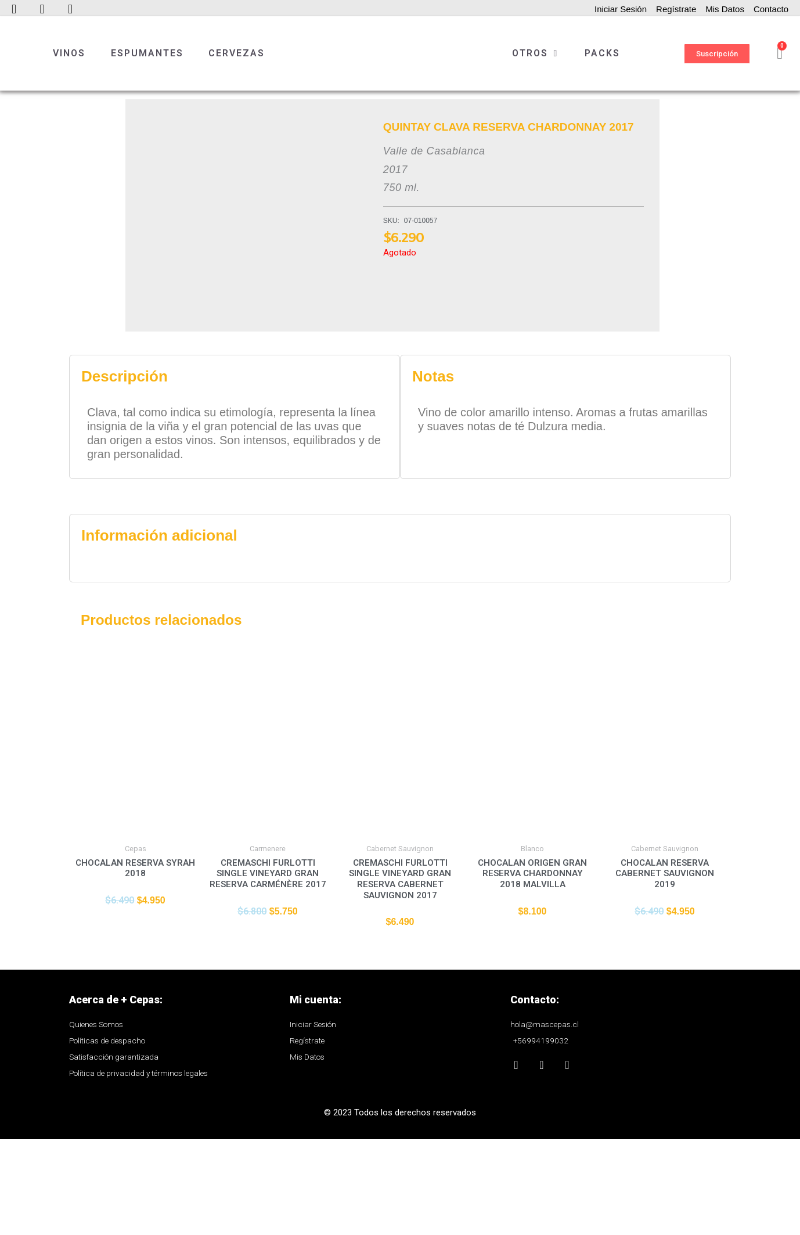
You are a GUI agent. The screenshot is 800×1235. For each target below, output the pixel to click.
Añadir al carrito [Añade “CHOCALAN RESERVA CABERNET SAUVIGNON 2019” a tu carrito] (664, 1037)
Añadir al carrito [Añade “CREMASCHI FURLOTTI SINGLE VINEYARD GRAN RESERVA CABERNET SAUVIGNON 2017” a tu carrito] (400, 1048)
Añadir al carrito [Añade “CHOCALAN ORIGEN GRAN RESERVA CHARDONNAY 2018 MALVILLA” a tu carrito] (532, 1037)
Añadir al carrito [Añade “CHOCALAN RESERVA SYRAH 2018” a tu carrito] (135, 1027)
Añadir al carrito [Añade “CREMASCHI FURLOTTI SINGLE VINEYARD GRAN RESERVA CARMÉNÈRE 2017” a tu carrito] (267, 1037)
